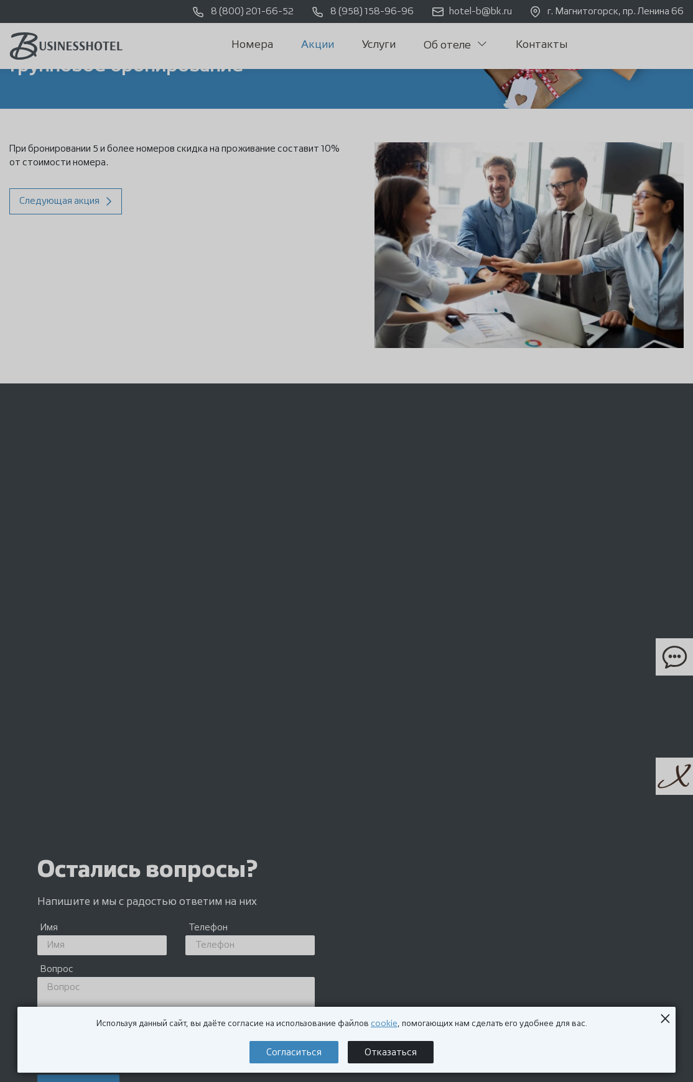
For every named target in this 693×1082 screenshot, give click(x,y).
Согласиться (294, 1052)
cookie (384, 1023)
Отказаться (391, 1052)
